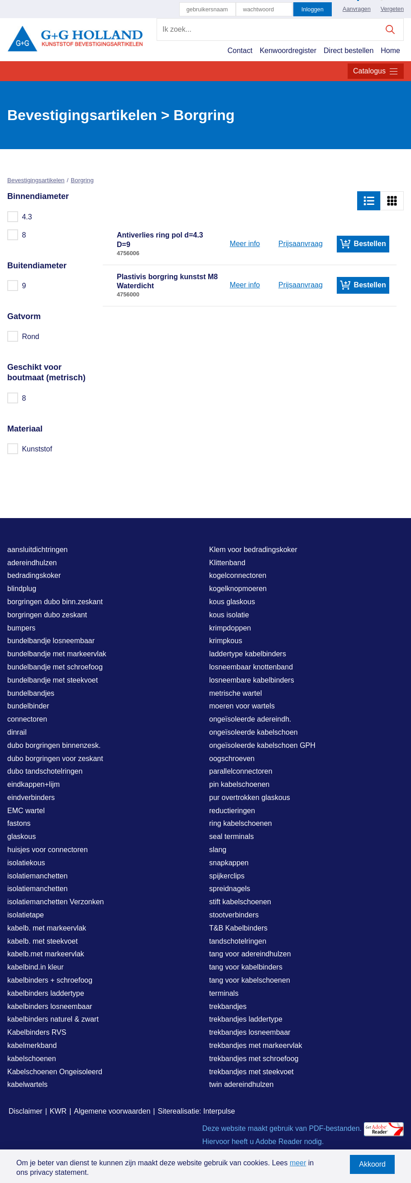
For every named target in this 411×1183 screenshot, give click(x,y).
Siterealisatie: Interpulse (196, 1111)
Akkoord (372, 1164)
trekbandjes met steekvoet (251, 1072)
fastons (19, 823)
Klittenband (227, 563)
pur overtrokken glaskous (249, 797)
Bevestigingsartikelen (36, 180)
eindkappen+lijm (33, 784)
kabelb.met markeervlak (45, 954)
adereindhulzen (32, 563)
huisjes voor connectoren (47, 849)
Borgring (82, 180)
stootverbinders (233, 915)
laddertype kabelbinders (247, 654)
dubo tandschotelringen (44, 771)
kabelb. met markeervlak (46, 928)
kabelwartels (27, 1084)
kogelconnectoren (237, 575)
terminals (224, 993)
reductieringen (232, 811)
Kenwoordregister (288, 50)
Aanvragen (357, 8)
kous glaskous (232, 602)
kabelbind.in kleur (35, 967)
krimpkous (225, 641)
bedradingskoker (34, 575)
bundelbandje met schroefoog (55, 667)
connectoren (27, 719)
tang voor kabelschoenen (249, 980)
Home (390, 50)
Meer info (245, 243)
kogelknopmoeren (238, 588)
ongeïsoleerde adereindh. (250, 719)
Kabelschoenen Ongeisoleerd (54, 1072)
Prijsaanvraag (300, 243)
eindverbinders (31, 797)
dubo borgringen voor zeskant (55, 758)
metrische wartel (235, 693)
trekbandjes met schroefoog (253, 1058)
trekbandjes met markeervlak (255, 1045)
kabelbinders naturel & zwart (53, 1019)
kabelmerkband (32, 1045)
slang (217, 849)
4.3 (20, 216)
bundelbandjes (30, 693)
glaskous (21, 836)
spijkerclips (226, 876)
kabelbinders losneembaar (49, 1006)
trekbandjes (228, 1006)
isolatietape (25, 915)
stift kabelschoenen (240, 902)
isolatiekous (26, 863)
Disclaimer (26, 1111)
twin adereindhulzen (241, 1084)
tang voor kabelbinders (245, 967)
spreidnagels (229, 888)
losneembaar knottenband (251, 667)
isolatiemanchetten (37, 876)
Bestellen (363, 243)
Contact (239, 50)
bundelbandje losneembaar (51, 641)
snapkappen (229, 863)
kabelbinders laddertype (45, 993)
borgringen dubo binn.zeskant (55, 602)
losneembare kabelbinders (251, 680)
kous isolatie (229, 615)
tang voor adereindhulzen (250, 954)
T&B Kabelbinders (238, 928)
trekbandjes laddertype (245, 1019)
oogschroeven (232, 758)
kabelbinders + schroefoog (49, 980)
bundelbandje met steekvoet (52, 680)
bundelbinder (28, 706)
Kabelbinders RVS (36, 1032)
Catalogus (375, 71)
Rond (23, 336)
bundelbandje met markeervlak (56, 654)
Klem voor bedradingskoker (253, 549)
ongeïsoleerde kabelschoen (253, 732)
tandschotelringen (237, 941)
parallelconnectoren (240, 771)
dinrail (17, 732)
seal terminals (231, 836)
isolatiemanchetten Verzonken (55, 902)
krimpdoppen (230, 628)
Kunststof (30, 448)
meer (298, 1163)
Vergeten (392, 8)
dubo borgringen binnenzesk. (53, 745)
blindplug (21, 588)
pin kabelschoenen (239, 784)
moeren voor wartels (242, 706)
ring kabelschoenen (240, 823)
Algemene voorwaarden (112, 1111)
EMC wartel (26, 811)
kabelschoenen (31, 1058)
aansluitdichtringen (37, 549)
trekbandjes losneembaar (250, 1032)
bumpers (21, 628)
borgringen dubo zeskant (47, 615)
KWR (58, 1111)
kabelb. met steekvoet (42, 941)
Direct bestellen (348, 50)
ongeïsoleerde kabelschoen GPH (262, 745)
